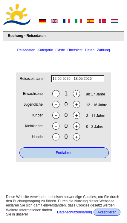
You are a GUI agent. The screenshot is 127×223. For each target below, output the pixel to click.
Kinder (37, 115)
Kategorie (45, 50)
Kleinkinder (33, 126)
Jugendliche (33, 105)
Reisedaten (26, 50)
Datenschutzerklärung (74, 212)
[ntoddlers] (66, 126)
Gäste (60, 50)
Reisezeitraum (31, 79)
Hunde (37, 137)
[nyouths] (66, 104)
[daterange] (78, 79)
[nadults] (66, 93)
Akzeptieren (106, 212)
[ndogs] (66, 137)
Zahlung (103, 50)
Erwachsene (33, 94)
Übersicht (75, 50)
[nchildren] (66, 115)
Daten (89, 50)
